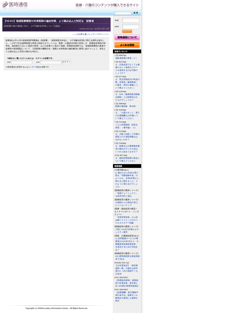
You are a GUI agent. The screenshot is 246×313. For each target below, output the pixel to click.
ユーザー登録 (34, 67)
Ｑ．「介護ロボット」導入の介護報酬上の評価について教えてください (127, 115)
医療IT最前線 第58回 (125, 106)
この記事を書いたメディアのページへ (91, 34)
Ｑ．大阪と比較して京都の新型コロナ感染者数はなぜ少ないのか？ (127, 137)
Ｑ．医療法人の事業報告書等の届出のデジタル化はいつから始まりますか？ (127, 149)
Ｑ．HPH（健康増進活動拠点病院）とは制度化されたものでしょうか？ (127, 97)
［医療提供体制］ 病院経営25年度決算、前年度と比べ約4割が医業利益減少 (127, 283)
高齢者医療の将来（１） (126, 58)
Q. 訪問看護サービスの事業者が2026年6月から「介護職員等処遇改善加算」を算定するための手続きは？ (127, 244)
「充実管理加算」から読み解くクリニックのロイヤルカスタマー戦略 (126, 220)
